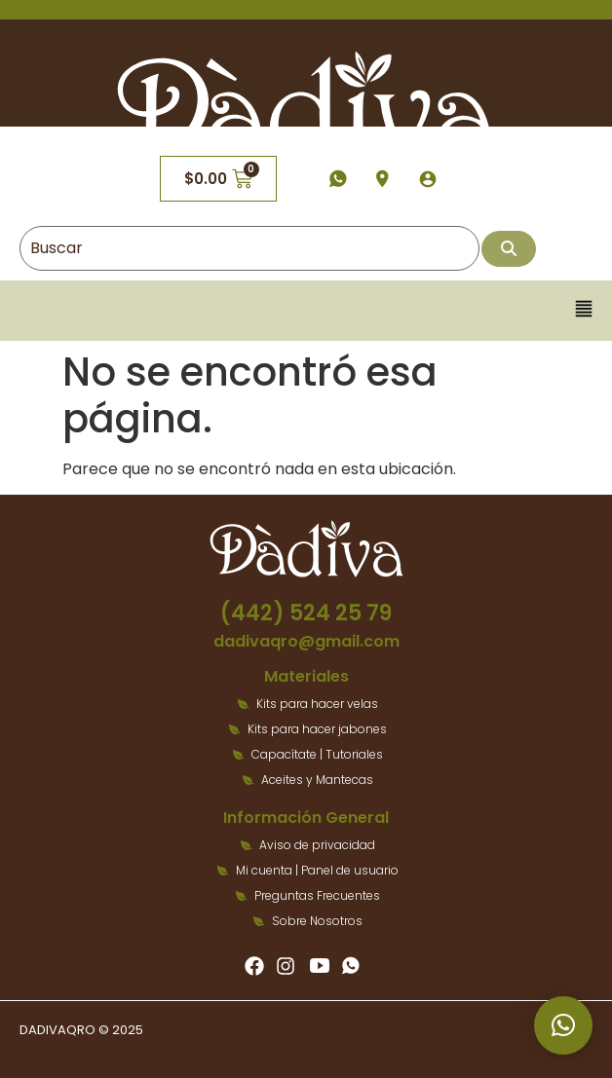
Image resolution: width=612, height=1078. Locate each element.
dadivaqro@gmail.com (306, 641)
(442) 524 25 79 (306, 613)
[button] (584, 310)
